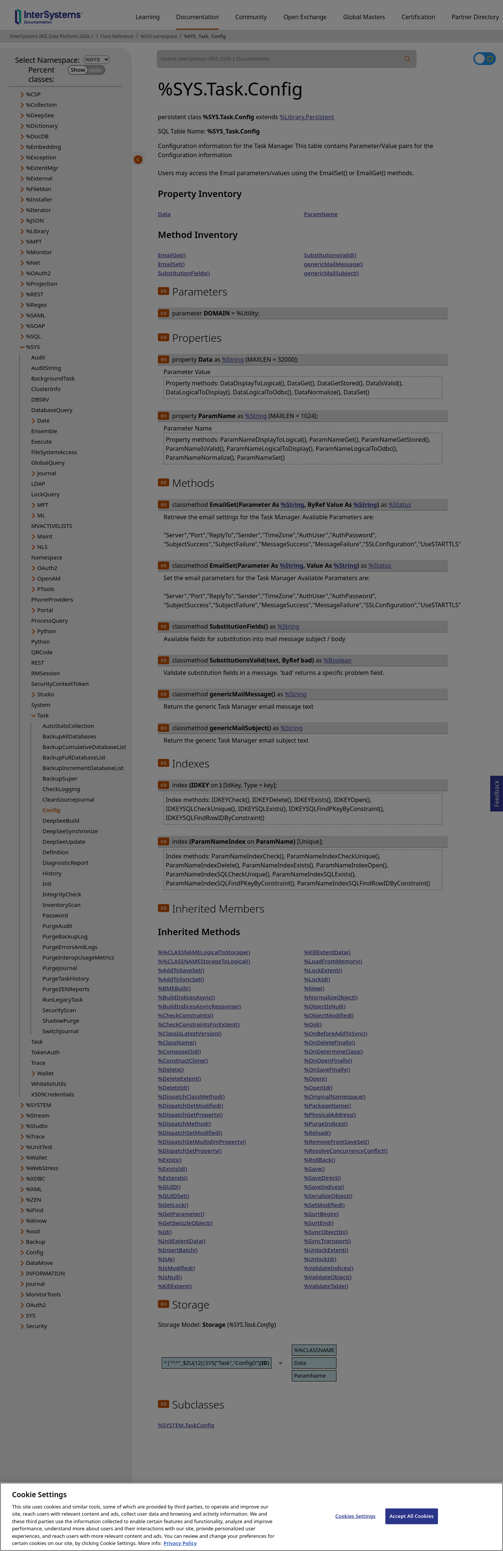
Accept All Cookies (411, 1524)
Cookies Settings (355, 1524)
